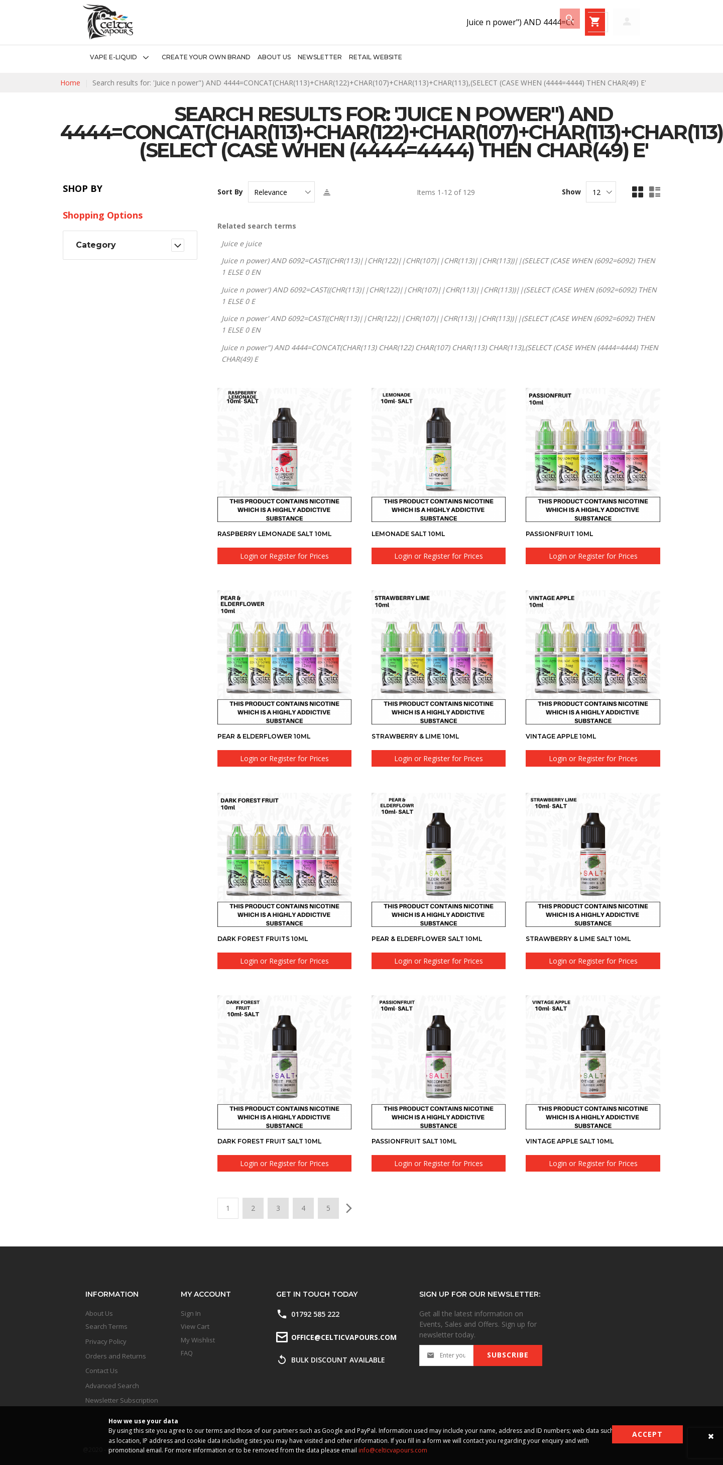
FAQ (187, 1352)
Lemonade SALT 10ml (413, 533)
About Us (99, 1313)
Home (70, 82)
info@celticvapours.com (392, 1450)
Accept (647, 1434)
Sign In (191, 1313)
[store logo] (108, 22)
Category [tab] (96, 245)
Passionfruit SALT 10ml (419, 1140)
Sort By (230, 191)
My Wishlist (198, 1339)
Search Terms (106, 1326)
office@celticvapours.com (343, 1336)
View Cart (195, 1326)
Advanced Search (112, 1385)
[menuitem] (122, 57)
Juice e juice (241, 243)
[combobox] (444, 22)
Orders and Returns (115, 1356)
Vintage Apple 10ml (566, 736)
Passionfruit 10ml (563, 533)
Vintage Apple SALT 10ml (576, 1140)
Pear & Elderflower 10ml (270, 736)
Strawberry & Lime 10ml (421, 736)
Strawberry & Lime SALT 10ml (585, 938)
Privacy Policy (106, 1341)
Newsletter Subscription (121, 1400)
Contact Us (101, 1370)
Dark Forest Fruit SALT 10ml (276, 1140)
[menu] (242, 57)
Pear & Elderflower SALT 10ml (435, 938)
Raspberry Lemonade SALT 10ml (282, 533)
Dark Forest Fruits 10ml (268, 938)
